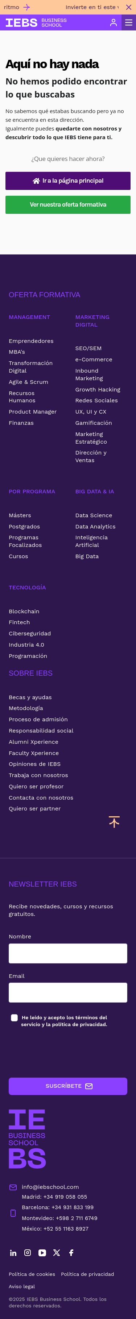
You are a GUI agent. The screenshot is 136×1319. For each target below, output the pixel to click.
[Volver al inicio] (36, 22)
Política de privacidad (87, 1274)
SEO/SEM (88, 348)
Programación (28, 655)
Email (17, 975)
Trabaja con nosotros (38, 775)
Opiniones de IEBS (35, 763)
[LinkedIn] (13, 1253)
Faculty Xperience (34, 753)
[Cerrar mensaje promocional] (128, 7)
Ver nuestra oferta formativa (68, 204)
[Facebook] (71, 1253)
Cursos (18, 556)
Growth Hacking (97, 389)
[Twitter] (56, 1253)
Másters (20, 515)
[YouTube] (42, 1253)
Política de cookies (32, 1274)
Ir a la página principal (68, 180)
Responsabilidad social (41, 730)
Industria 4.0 (26, 644)
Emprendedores (31, 340)
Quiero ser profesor (36, 786)
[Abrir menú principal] (128, 22)
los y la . (64, 1021)
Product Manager (33, 411)
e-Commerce (93, 359)
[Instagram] (27, 1253)
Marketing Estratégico (91, 438)
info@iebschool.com (44, 1187)
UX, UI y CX (91, 411)
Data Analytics (95, 526)
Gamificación (93, 422)
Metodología (26, 708)
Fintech (19, 622)
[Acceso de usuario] (113, 22)
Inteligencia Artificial (91, 541)
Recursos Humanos (22, 397)
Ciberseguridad (30, 633)
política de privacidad (79, 1024)
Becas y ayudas (30, 697)
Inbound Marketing (89, 374)
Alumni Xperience (33, 741)
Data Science (93, 515)
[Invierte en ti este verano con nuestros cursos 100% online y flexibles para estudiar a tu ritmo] (61, 10)
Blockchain (24, 611)
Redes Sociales (96, 400)
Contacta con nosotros (41, 797)
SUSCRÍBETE (69, 1086)
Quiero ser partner (35, 808)
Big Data (87, 556)
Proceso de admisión (38, 719)
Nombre (20, 936)
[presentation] (64, 1052)
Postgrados (24, 526)
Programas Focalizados (25, 541)
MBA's (17, 351)
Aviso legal (22, 1286)
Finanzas (21, 422)
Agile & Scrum (28, 381)
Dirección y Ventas (91, 456)
